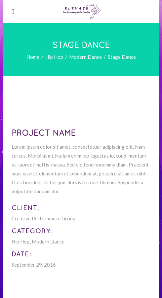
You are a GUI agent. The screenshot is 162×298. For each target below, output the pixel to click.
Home (32, 57)
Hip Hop (54, 57)
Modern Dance (85, 57)
